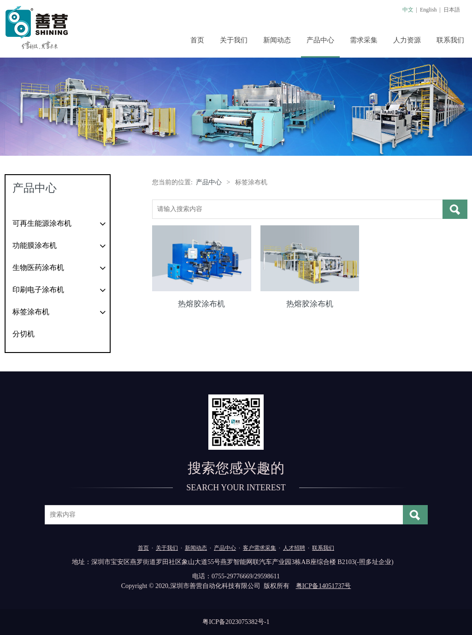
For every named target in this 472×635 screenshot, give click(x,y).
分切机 (23, 334)
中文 (407, 9)
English (428, 9)
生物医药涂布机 (38, 267)
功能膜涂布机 (34, 245)
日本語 (451, 9)
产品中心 (320, 40)
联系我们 (450, 40)
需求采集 (364, 40)
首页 (197, 40)
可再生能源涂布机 (41, 223)
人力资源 (407, 40)
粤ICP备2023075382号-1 (235, 621)
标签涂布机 (30, 312)
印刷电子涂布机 (38, 290)
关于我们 (234, 40)
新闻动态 (277, 40)
